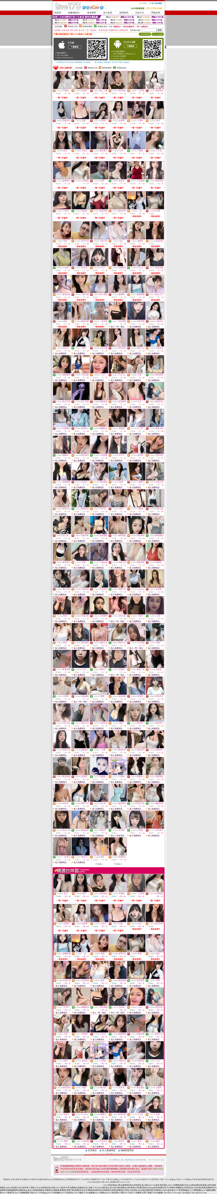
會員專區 (91, 12)
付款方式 (139, 12)
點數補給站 (73, 12)
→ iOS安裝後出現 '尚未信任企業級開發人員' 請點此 (72, 62)
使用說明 (123, 12)
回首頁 (57, 12)
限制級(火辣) (73, 26)
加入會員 (107, 12)
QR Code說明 (158, 34)
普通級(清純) (102, 26)
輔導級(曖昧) (88, 26)
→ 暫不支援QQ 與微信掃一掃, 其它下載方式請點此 (111, 62)
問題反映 (155, 12)
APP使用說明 (145, 34)
